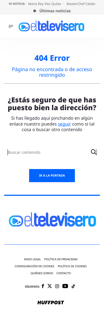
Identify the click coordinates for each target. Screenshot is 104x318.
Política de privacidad (60, 259)
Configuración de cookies (34, 266)
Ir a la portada (52, 176)
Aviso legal (32, 259)
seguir (64, 124)
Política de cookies (72, 266)
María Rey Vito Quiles (45, 3)
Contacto (63, 273)
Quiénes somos (42, 273)
